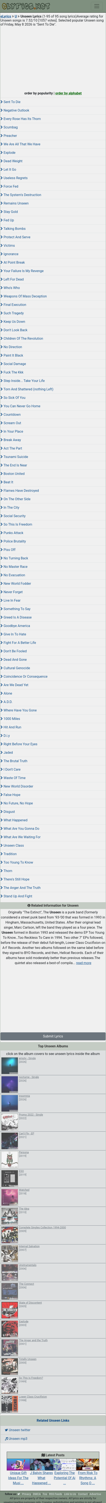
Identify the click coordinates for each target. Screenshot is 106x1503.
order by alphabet (68, 93)
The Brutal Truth (13, 761)
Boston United (12, 474)
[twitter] (18, 1494)
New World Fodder (15, 584)
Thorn (6, 871)
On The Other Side (15, 499)
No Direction (11, 347)
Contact (83, 1494)
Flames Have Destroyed (19, 491)
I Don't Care (10, 769)
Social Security (13, 516)
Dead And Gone (13, 660)
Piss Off (8, 550)
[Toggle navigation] (97, 6)
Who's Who (10, 288)
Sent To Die (10, 102)
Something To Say (15, 609)
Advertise (95, 1494)
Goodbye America (15, 626)
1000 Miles (10, 719)
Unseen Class (12, 845)
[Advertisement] (53, 57)
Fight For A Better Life (18, 643)
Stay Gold (9, 212)
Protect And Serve (15, 237)
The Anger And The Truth (20, 888)
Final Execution (13, 305)
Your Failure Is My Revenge (22, 271)
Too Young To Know (16, 862)
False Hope (10, 795)
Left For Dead (12, 279)
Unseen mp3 (16, 1439)
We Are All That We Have (20, 144)
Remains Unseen (14, 203)
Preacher (8, 136)
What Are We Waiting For (20, 837)
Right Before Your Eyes (18, 744)
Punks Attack (11, 533)
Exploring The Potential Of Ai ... (64, 1473)
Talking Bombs (13, 229)
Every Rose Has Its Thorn (20, 119)
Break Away (10, 440)
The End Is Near (13, 465)
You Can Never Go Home (20, 406)
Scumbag (9, 127)
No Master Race (13, 567)
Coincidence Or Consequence (23, 677)
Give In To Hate (13, 634)
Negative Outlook (14, 110)
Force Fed (9, 186)
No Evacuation (12, 575)
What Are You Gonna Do (19, 829)
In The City (9, 508)
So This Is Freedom (16, 524)
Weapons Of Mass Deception (23, 296)
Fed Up (7, 220)
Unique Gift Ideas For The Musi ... (18, 1473)
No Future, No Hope (16, 803)
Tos (45, 1494)
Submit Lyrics (53, 1036)
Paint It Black (11, 355)
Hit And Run (10, 727)
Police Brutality (13, 541)
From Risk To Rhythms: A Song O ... (87, 1473)
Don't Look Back (13, 330)
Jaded (6, 753)
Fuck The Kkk (12, 372)
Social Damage (13, 364)
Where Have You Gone (18, 710)
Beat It (6, 482)
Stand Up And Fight (16, 896)
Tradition (8, 854)
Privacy (26, 1494)
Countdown (10, 415)
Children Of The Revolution (21, 339)
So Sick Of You (12, 398)
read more (83, 963)
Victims (7, 246)
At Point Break (12, 262)
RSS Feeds (55, 1494)
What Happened (13, 820)
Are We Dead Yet (14, 685)
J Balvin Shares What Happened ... (41, 1473)
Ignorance (9, 254)
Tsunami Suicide (14, 457)
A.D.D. (6, 702)
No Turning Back (14, 558)
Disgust (7, 812)
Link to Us (70, 1494)
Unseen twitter (17, 1430)
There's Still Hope (14, 879)
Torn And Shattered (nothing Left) (26, 389)
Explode (8, 153)
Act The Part (11, 448)
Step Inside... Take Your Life (22, 381)
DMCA (37, 1494)
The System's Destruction (20, 195)
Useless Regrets (14, 178)
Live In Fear (10, 600)
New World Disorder (16, 786)
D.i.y (5, 736)
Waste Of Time (13, 778)
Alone (6, 693)
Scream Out (10, 423)
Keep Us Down (12, 322)
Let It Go (8, 170)
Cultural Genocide (15, 668)
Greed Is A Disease (16, 617)
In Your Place (11, 431)
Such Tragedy (12, 313)
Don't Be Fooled (13, 651)
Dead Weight (11, 161)
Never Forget (11, 592)
